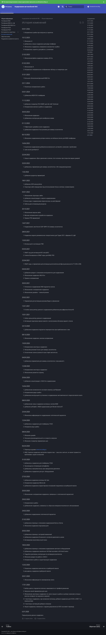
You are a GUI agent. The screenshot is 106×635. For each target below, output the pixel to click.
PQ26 (52, 11)
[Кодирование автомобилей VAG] (7, 6)
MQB (31, 11)
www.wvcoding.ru (41, 449)
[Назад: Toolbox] (7, 626)
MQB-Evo (37, 11)
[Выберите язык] (62, 6)
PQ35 (57, 11)
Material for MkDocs (11, 633)
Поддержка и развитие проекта (69, 11)
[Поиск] (74, 6)
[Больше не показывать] (104, 2)
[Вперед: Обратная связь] (96, 626)
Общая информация (7, 11)
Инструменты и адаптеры (21, 11)
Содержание (91, 18)
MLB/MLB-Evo (45, 11)
